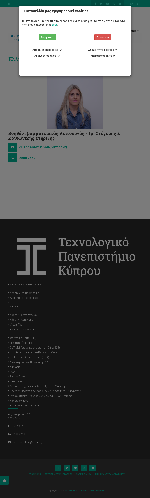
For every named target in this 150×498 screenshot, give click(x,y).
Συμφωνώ (47, 37)
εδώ (54, 24)
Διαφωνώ (103, 37)
